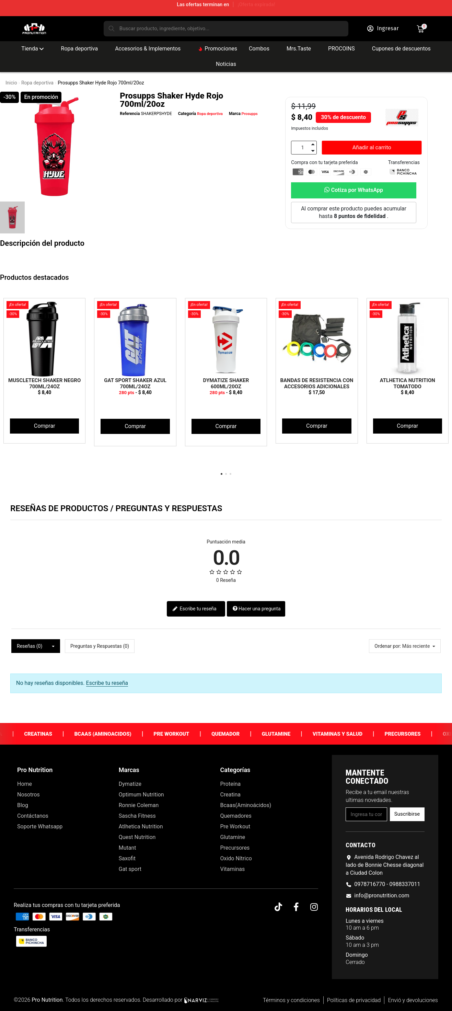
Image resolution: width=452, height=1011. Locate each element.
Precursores (417, 734)
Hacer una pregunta (256, 609)
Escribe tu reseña (194, 609)
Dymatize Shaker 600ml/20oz (226, 383)
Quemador (240, 734)
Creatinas (53, 734)
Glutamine (290, 734)
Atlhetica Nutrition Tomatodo (407, 383)
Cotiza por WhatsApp (353, 189)
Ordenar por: (387, 646)
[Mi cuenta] (383, 28)
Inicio (11, 82)
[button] (372, 148)
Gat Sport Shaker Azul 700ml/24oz (135, 383)
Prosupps (250, 114)
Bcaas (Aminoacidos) (117, 734)
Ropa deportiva (37, 82)
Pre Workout (186, 734)
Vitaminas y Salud (352, 734)
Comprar (44, 426)
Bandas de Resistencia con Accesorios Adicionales (316, 383)
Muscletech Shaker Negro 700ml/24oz (44, 383)
